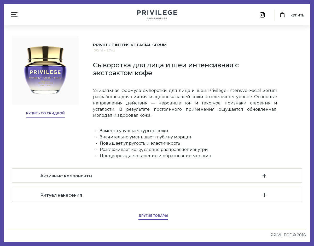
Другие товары (153, 216)
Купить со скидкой (45, 113)
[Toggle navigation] (14, 14)
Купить (297, 15)
